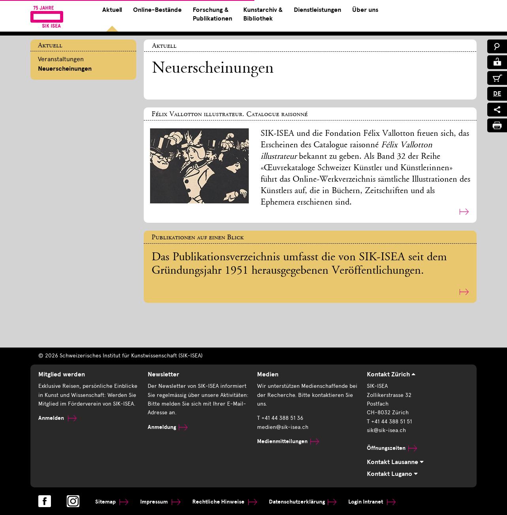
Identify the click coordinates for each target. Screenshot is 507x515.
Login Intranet (372, 501)
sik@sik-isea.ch (386, 430)
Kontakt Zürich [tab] (391, 374)
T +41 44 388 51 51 (389, 421)
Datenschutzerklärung (302, 501)
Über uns (365, 10)
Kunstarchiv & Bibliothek (263, 14)
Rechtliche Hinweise (224, 501)
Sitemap (111, 501)
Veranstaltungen (61, 59)
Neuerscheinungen (65, 69)
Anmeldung (168, 427)
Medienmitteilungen (288, 441)
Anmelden (57, 418)
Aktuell (112, 10)
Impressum (160, 501)
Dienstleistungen (317, 10)
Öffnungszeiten (392, 448)
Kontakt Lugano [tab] (392, 474)
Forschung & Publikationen (212, 14)
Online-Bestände (157, 10)
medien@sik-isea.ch (282, 427)
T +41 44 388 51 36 (280, 418)
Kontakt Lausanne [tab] (395, 462)
